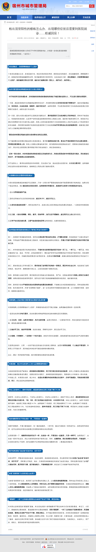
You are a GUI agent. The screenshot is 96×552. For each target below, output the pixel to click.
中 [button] (75, 38)
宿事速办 (92, 37)
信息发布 (24, 17)
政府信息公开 (40, 17)
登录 (92, 1)
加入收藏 (87, 1)
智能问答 (92, 31)
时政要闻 (29, 22)
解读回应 (55, 17)
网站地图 (60, 542)
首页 (17, 22)
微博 (92, 44)
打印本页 (85, 529)
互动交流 (86, 17)
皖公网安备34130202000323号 (55, 539)
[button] (75, 1)
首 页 (9, 17)
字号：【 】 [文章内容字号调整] (73, 38)
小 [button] (76, 38)
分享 (92, 51)
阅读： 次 (63, 38)
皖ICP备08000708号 (38, 539)
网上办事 (71, 17)
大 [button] (73, 38)
